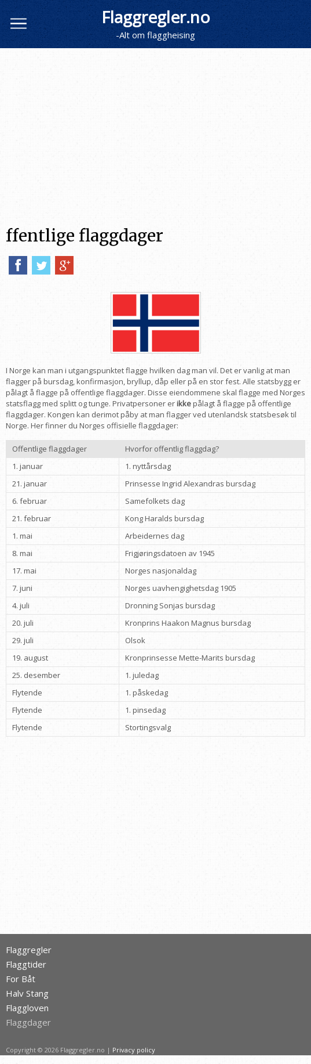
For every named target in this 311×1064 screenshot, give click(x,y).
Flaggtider (26, 964)
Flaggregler (29, 950)
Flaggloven (27, 1008)
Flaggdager (28, 1022)
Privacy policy (133, 1049)
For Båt (20, 979)
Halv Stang (27, 993)
